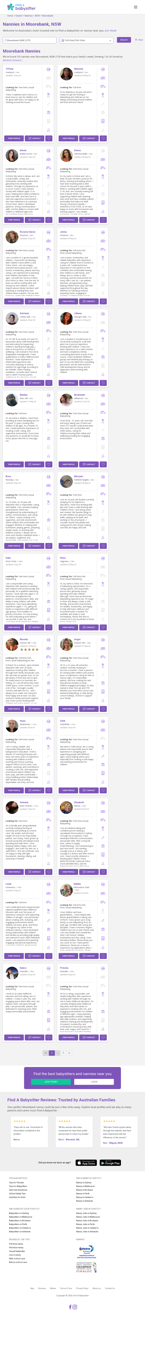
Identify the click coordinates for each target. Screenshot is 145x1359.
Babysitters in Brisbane (19, 1220)
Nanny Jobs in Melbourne (88, 1217)
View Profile (14, 138)
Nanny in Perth (82, 1193)
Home (10, 15)
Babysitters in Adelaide (19, 1231)
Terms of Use (66, 1288)
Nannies (28, 15)
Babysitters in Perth (18, 1224)
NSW (37, 15)
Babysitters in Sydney (19, 1213)
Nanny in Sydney (83, 1182)
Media (53, 1288)
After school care (17, 1258)
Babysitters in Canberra (20, 1228)
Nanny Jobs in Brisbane (87, 1220)
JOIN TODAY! (51, 1081)
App (32, 1288)
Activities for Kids (17, 1197)
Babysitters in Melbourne (20, 1217)
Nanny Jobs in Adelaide (87, 1231)
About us (97, 1288)
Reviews (42, 1288)
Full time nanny (16, 1244)
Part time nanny (16, 1247)
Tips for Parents (16, 1182)
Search (18, 15)
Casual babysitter (17, 1251)
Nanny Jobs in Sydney (86, 1213)
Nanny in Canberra (84, 1197)
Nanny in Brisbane (84, 1190)
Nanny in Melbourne (85, 1186)
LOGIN (94, 1081)
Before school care (18, 1262)
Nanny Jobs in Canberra (87, 1228)
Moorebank (47, 15)
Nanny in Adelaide (84, 1201)
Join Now (110, 30)
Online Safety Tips (17, 1193)
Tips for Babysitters (18, 1186)
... (57, 1053)
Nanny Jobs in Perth (85, 1224)
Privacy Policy (82, 1288)
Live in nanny (15, 1255)
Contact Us (110, 1288)
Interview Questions (18, 1190)
